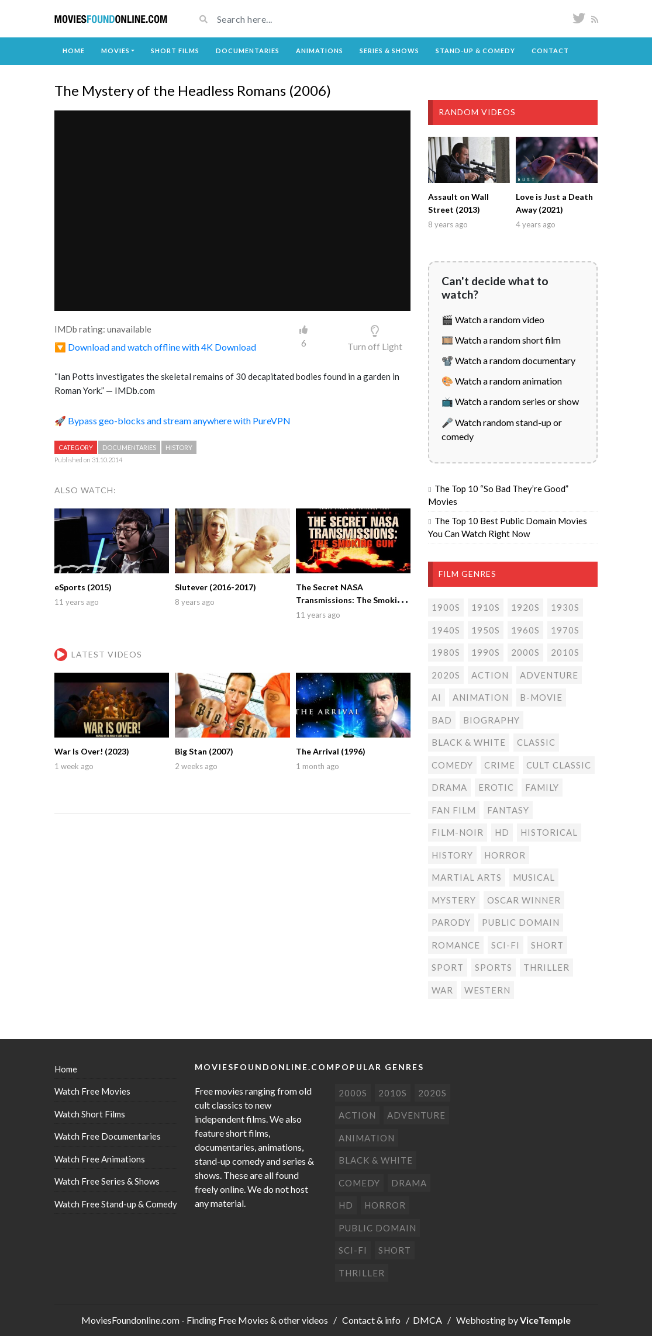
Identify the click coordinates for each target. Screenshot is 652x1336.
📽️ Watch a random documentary (508, 360)
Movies (115, 50)
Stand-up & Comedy (475, 50)
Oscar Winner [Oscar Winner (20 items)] (524, 900)
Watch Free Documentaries (107, 1136)
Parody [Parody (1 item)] (451, 922)
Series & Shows (389, 50)
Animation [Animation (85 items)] (481, 697)
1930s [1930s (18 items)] (565, 607)
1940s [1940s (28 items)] (446, 630)
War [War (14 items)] (442, 990)
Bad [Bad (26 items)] (442, 720)
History (178, 447)
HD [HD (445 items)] (502, 832)
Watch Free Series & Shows (107, 1181)
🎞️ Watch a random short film (501, 339)
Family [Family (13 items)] (542, 787)
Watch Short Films (89, 1114)
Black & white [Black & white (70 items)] (469, 742)
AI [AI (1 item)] (436, 697)
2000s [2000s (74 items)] (525, 652)
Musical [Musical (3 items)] (534, 877)
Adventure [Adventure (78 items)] (549, 675)
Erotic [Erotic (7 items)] (496, 787)
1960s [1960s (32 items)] (525, 630)
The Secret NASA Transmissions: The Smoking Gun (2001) (351, 600)
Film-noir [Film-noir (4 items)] (458, 832)
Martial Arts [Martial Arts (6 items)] (467, 877)
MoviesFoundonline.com (130, 1319)
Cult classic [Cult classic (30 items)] (558, 765)
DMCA (427, 1319)
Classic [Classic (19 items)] (536, 742)
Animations (319, 50)
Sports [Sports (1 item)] (493, 967)
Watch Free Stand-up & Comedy (115, 1204)
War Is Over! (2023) (91, 751)
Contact (550, 50)
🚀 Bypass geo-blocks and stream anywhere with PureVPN (172, 420)
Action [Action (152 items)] (490, 675)
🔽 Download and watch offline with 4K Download (155, 346)
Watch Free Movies (92, 1091)
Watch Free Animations (99, 1159)
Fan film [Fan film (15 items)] (454, 810)
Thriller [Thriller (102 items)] (546, 967)
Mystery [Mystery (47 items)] (454, 900)
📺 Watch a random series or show (510, 401)
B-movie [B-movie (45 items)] (541, 697)
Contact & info (371, 1319)
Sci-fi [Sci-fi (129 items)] (505, 945)
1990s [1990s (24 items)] (485, 652)
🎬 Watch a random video (492, 319)
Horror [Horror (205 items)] (505, 855)
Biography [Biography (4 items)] (491, 720)
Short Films (175, 50)
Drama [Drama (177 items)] (449, 787)
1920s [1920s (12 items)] (525, 607)
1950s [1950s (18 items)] (485, 630)
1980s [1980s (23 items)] (446, 652)
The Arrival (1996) (330, 751)
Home (74, 50)
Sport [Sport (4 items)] (448, 967)
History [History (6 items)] (452, 855)
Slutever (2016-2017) (215, 587)
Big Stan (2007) (204, 751)
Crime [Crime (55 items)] (499, 765)
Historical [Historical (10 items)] (549, 832)
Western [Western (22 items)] (487, 990)
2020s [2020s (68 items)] (446, 675)
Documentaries (248, 50)
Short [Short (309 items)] (547, 945)
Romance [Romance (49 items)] (456, 945)
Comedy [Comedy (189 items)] (452, 765)
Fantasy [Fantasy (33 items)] (508, 810)
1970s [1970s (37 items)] (565, 630)
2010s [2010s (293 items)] (565, 652)
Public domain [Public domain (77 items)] (521, 922)
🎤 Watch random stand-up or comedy (501, 429)
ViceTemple (545, 1319)
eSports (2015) (83, 587)
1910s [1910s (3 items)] (485, 607)
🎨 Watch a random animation (501, 380)
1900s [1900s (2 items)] (446, 607)
